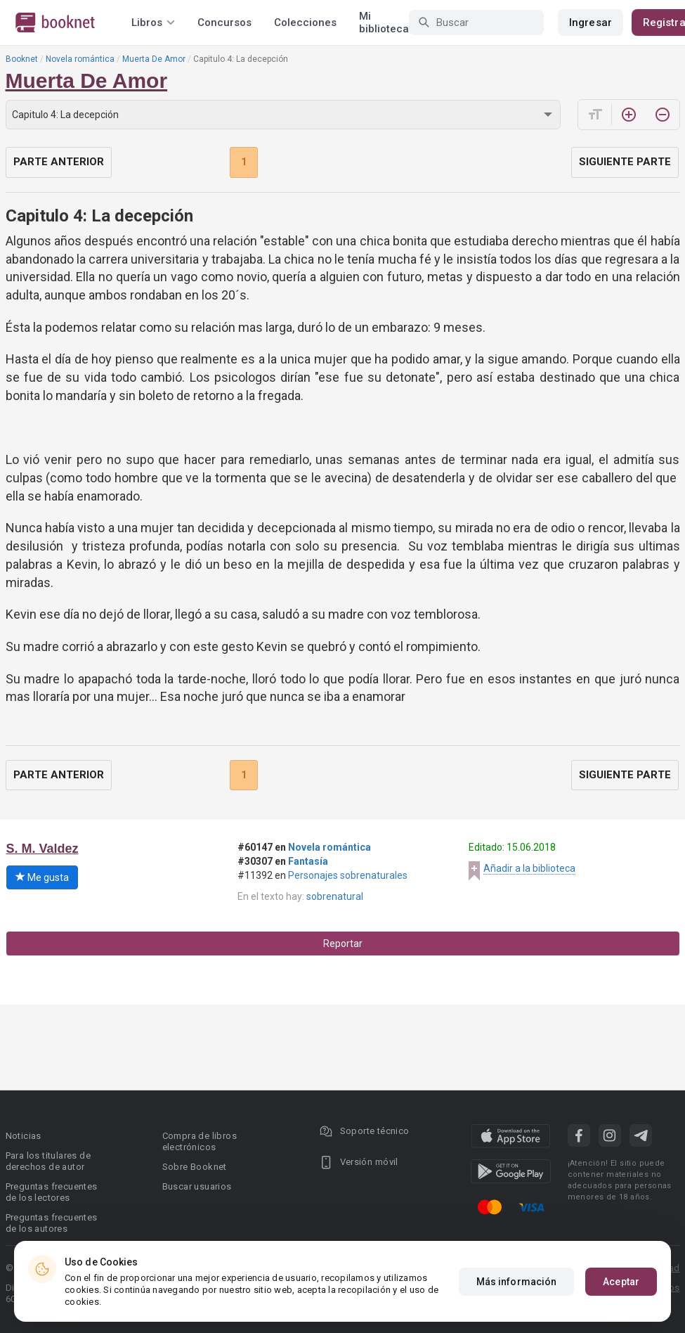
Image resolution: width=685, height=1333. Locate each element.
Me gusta (42, 877)
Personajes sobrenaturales (347, 875)
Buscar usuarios (197, 1186)
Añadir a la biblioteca (529, 868)
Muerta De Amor (153, 59)
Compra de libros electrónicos (199, 1141)
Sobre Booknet (194, 1166)
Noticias (23, 1136)
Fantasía (308, 861)
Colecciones (305, 22)
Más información (516, 1281)
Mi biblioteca (384, 22)
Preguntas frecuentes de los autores (52, 1223)
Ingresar (590, 22)
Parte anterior (58, 161)
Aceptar (621, 1281)
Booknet (22, 59)
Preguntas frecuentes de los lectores (52, 1192)
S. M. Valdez (42, 849)
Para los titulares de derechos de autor (48, 1161)
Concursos (224, 22)
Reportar (343, 943)
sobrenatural (334, 896)
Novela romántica (80, 59)
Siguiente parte (625, 161)
